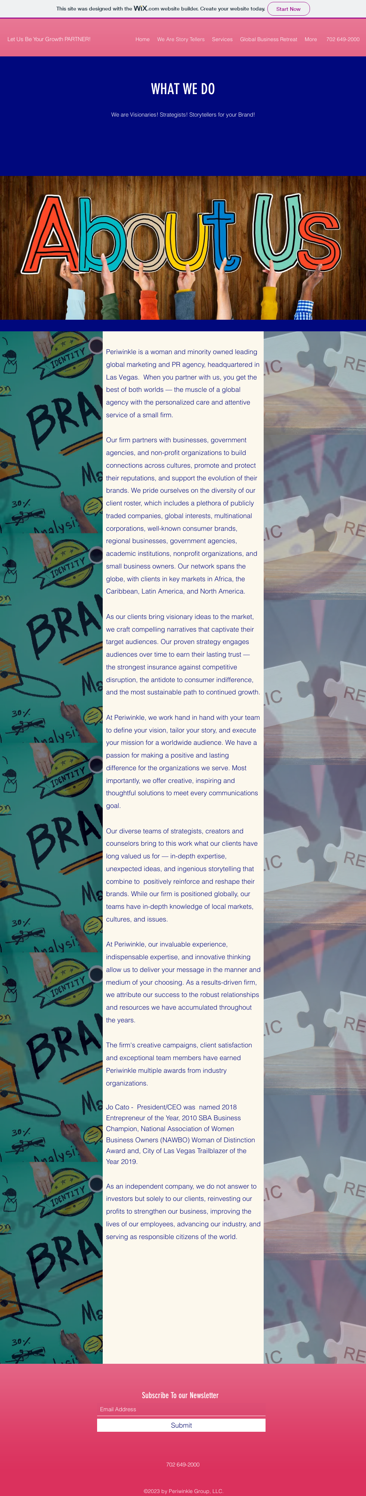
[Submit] (181, 1425)
